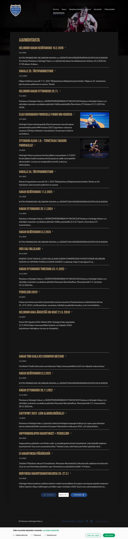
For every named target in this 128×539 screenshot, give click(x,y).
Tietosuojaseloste (68, 521)
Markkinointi (50, 535)
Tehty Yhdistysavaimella (102, 521)
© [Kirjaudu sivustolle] (19, 521)
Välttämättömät (20, 535)
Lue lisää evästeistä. (50, 530)
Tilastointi (36, 535)
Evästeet (80, 521)
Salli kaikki (109, 535)
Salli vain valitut (93, 535)
